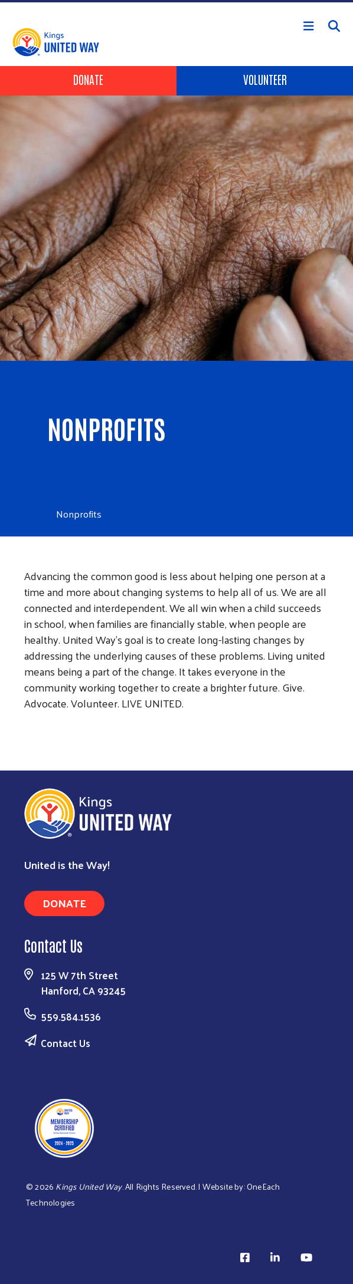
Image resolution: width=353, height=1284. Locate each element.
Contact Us (65, 1043)
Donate (88, 79)
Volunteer (265, 79)
